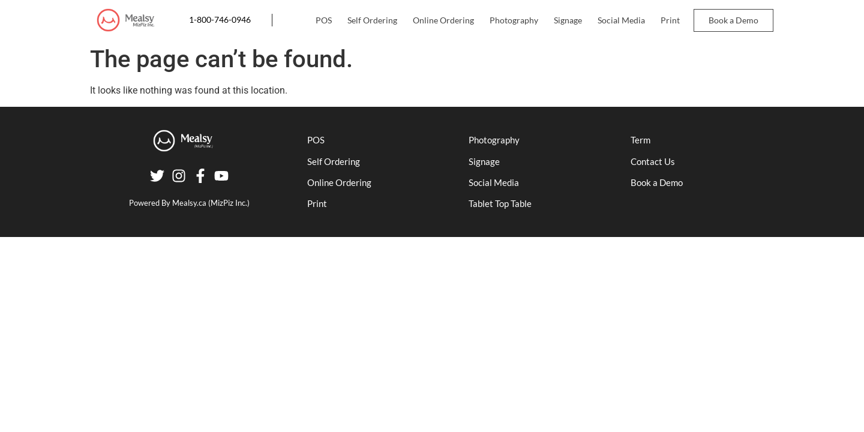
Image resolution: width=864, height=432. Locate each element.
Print (670, 20)
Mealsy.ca (189, 203)
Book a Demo (733, 20)
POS (324, 20)
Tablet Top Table (500, 203)
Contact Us (653, 161)
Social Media (621, 20)
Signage (568, 20)
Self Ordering (372, 20)
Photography (514, 20)
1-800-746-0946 (220, 20)
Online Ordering (443, 20)
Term (640, 139)
